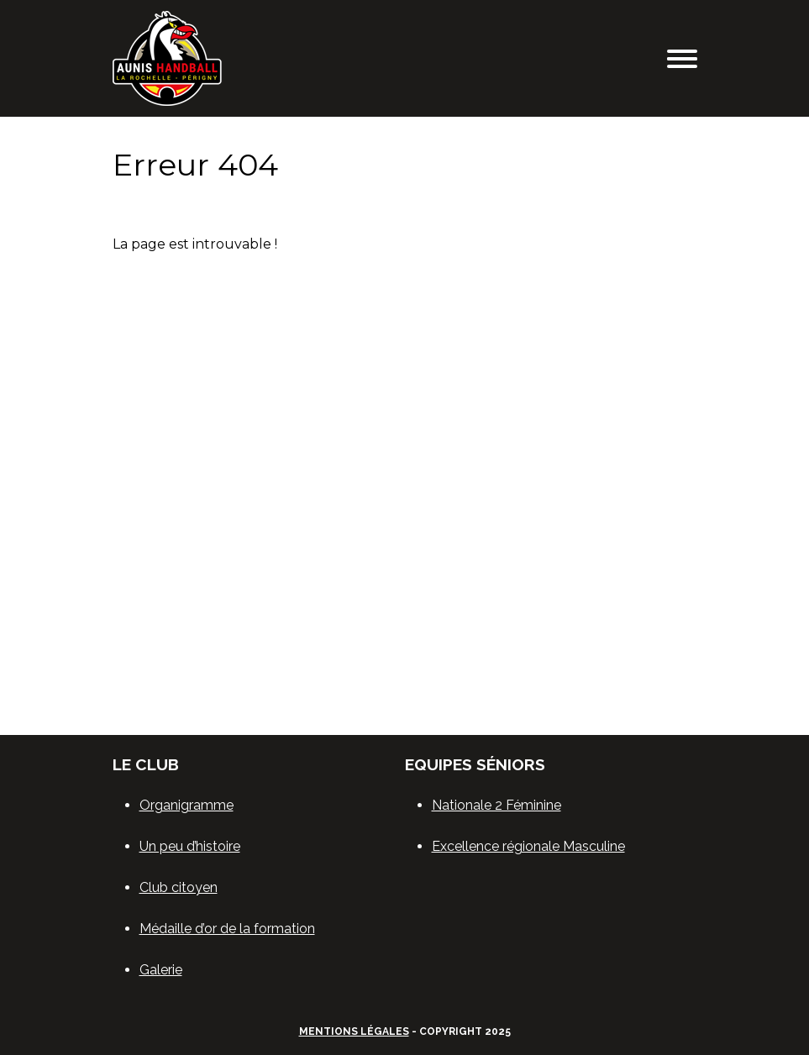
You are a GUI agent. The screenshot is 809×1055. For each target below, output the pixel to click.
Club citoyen (178, 887)
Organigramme (186, 805)
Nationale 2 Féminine (496, 805)
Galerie (160, 970)
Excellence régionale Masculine (528, 846)
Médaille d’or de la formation (227, 929)
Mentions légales (354, 1031)
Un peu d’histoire (189, 846)
